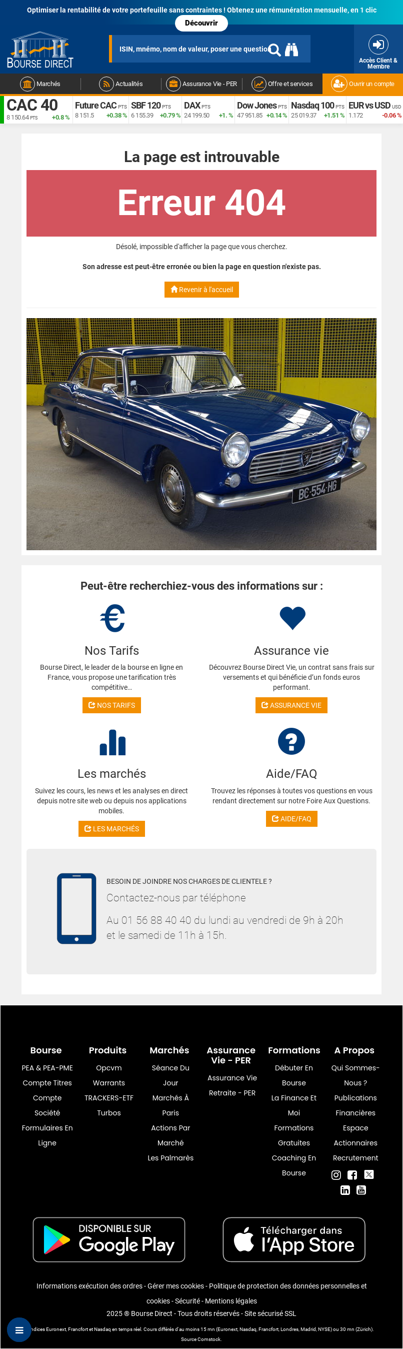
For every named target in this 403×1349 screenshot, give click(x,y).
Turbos (109, 1113)
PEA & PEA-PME (47, 1068)
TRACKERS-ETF (109, 1098)
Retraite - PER (232, 1093)
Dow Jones (256, 105)
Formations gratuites (294, 1135)
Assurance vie (232, 1078)
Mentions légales (231, 1301)
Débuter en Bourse (294, 1075)
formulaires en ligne (47, 1135)
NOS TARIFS (111, 705)
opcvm (109, 1068)
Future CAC (95, 105)
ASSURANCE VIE (292, 705)
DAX (192, 105)
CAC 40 (32, 105)
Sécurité (187, 1301)
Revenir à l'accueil (201, 290)
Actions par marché (170, 1135)
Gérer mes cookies (176, 1286)
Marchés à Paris (170, 1105)
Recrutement (355, 1158)
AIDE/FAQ (292, 819)
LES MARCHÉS (111, 829)
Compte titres (47, 1083)
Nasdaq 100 (312, 105)
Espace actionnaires (356, 1135)
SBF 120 (145, 105)
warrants (109, 1083)
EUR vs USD (369, 105)
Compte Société (47, 1105)
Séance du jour (171, 1075)
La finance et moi (294, 1105)
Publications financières (355, 1105)
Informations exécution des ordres (89, 1286)
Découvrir (201, 23)
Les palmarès (171, 1158)
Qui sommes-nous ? (356, 1075)
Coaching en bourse (294, 1165)
